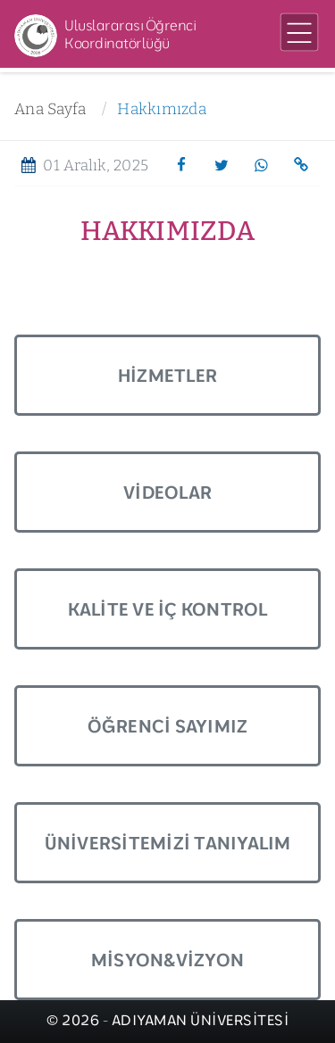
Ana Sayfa (50, 109)
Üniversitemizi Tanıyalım (168, 843)
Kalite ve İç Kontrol (168, 609)
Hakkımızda (161, 109)
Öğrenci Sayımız (168, 726)
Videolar (167, 492)
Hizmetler (167, 375)
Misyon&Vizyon (167, 959)
